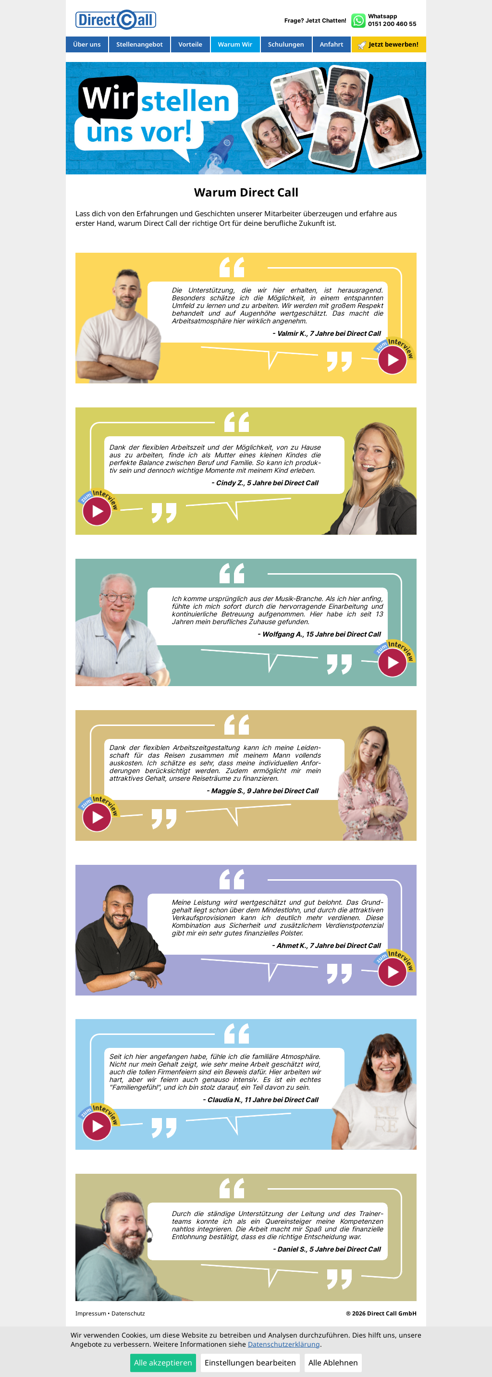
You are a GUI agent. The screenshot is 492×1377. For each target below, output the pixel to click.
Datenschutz (128, 1313)
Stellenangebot (139, 44)
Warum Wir (235, 44)
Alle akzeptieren (163, 1363)
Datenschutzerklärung (284, 1344)
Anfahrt (332, 44)
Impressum (90, 1313)
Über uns (87, 44)
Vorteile (190, 44)
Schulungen (286, 44)
